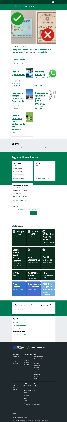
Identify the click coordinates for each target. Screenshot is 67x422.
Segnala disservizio (38, 359)
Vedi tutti (33, 213)
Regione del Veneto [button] (15, 2)
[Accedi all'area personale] (53, 2)
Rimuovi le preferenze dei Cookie (20, 417)
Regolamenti (26, 362)
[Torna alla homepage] (37, 347)
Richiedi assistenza (38, 356)
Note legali (36, 378)
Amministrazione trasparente (27, 359)
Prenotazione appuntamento (16, 358)
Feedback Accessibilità (37, 369)
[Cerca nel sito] (54, 7)
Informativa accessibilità (37, 373)
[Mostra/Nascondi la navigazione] (1, 7)
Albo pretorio (15, 363)
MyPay (14, 361)
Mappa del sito (16, 413)
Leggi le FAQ (37, 376)
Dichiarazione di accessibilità (37, 364)
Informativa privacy (38, 361)
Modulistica (26, 364)
